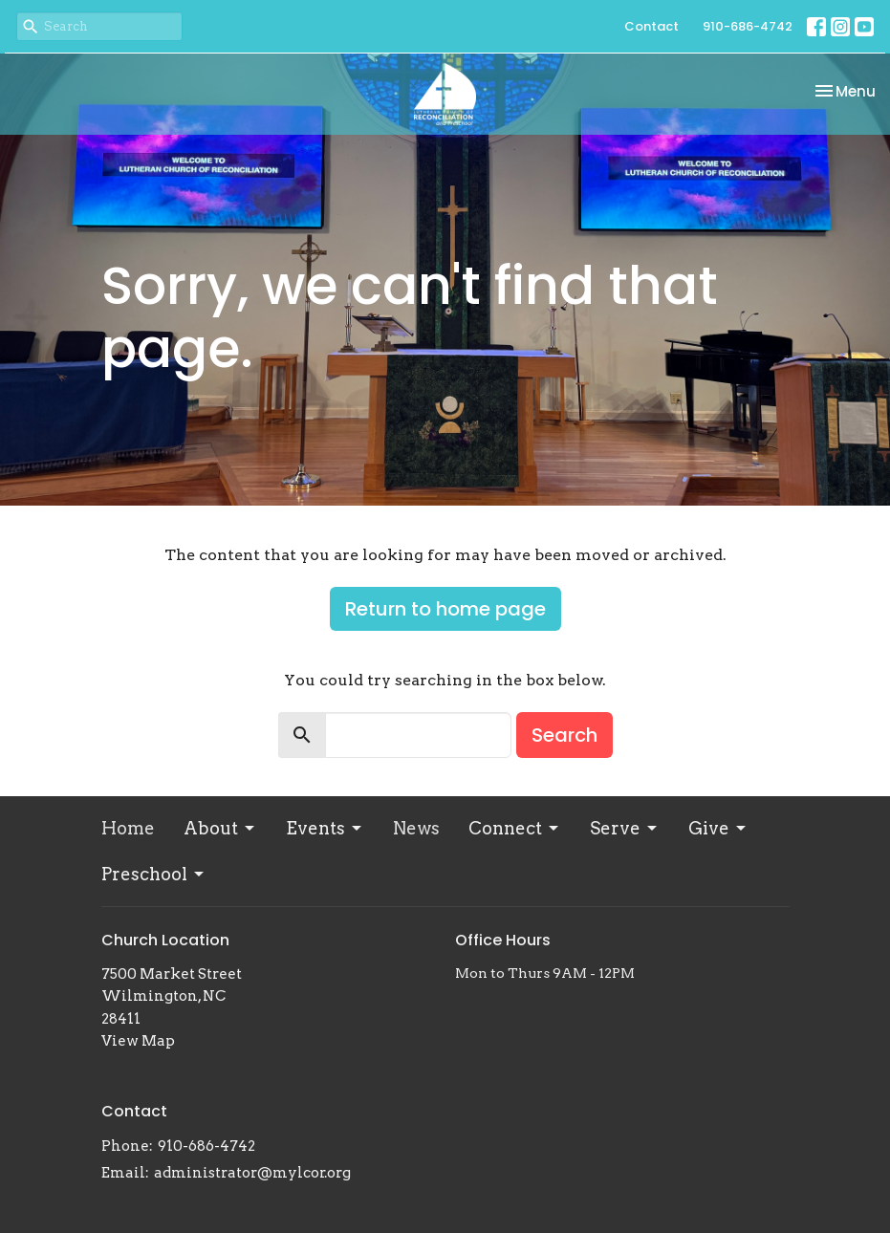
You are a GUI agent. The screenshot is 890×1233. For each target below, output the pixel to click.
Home (128, 828)
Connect (514, 828)
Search (564, 735)
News (416, 828)
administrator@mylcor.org (252, 1172)
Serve (625, 828)
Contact (651, 26)
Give (718, 828)
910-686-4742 (747, 26)
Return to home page (445, 608)
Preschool (153, 874)
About (220, 828)
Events (325, 828)
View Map (138, 1040)
